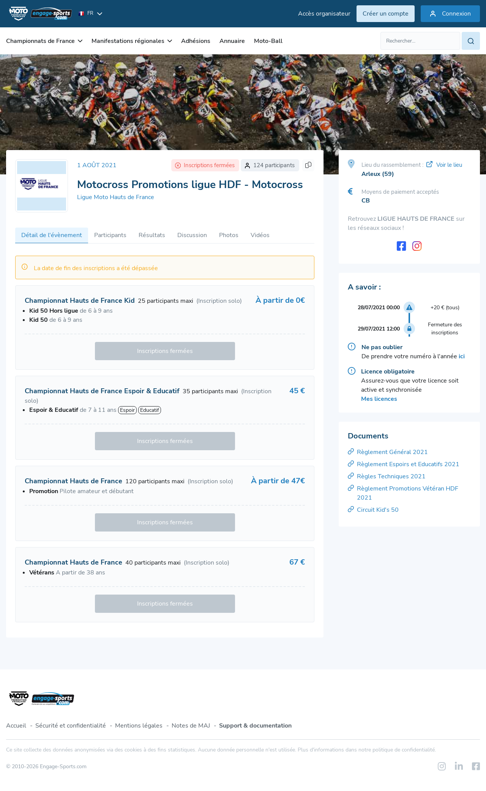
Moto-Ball (268, 41)
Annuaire (232, 41)
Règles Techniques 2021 (387, 476)
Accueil (16, 725)
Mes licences (379, 399)
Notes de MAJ (191, 725)
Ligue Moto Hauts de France (115, 197)
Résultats (152, 235)
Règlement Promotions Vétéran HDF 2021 (403, 493)
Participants (110, 235)
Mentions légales (139, 725)
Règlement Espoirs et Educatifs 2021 (403, 464)
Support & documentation (255, 725)
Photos (228, 235)
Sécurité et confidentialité (70, 725)
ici (462, 356)
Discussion (192, 235)
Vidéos (260, 235)
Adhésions (195, 41)
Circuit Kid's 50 (373, 510)
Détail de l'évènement (51, 235)
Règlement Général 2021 (388, 452)
